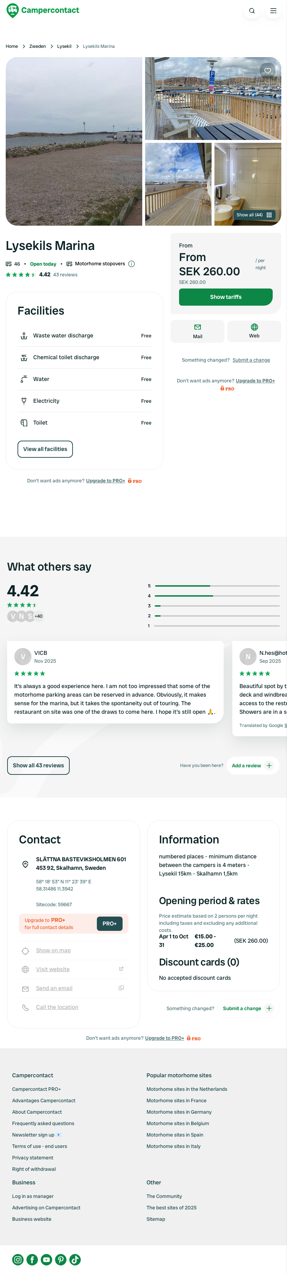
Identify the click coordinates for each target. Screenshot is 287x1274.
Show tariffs (226, 297)
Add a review (253, 766)
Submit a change (251, 360)
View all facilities (45, 449)
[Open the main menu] (273, 11)
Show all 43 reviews (38, 765)
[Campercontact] (43, 10)
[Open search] (252, 11)
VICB (40, 653)
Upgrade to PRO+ (105, 480)
